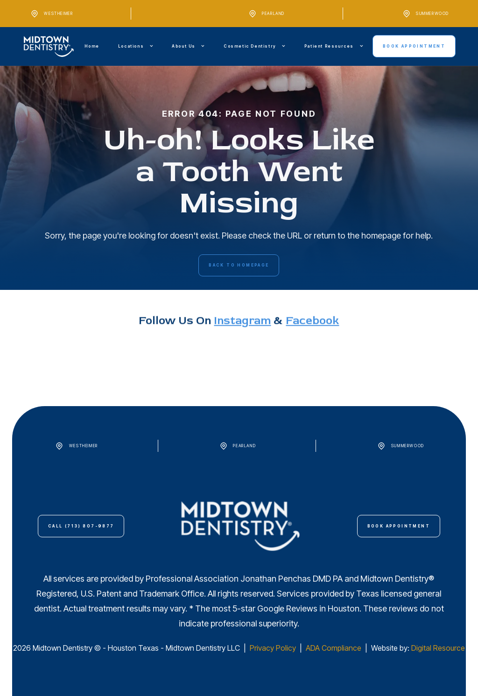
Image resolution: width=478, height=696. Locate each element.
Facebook (312, 351)
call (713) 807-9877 (81, 526)
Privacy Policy (274, 648)
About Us (184, 46)
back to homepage (239, 265)
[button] (135, 46)
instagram (242, 351)
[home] (48, 46)
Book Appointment (414, 46)
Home (91, 46)
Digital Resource (438, 648)
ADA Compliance (333, 648)
